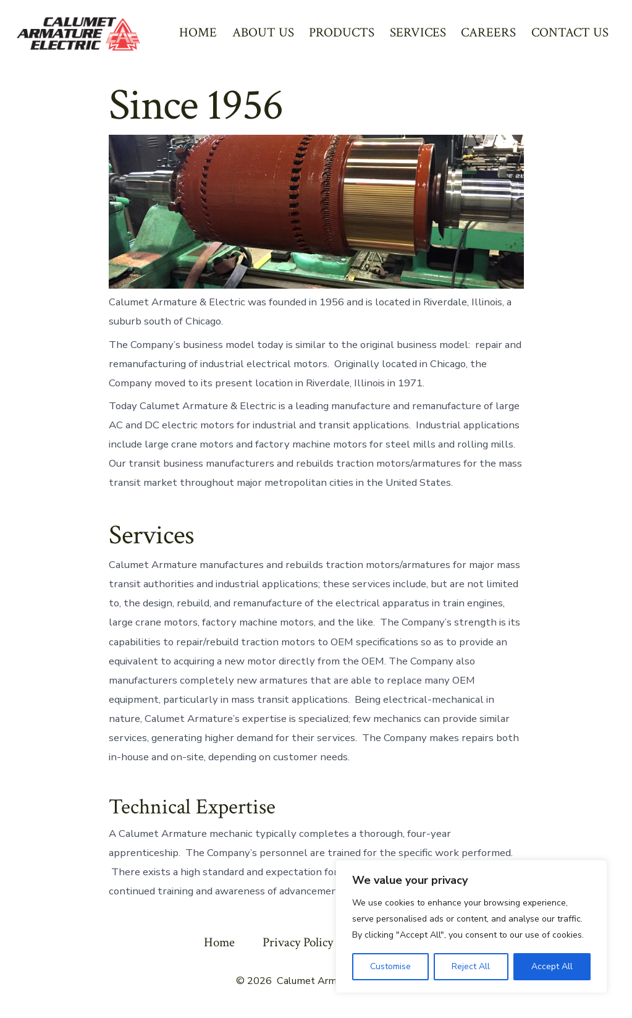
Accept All (552, 966)
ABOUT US (263, 32)
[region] (471, 926)
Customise (390, 966)
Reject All (471, 966)
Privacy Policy (298, 942)
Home (219, 942)
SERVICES (418, 32)
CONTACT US (570, 32)
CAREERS (488, 32)
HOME (198, 32)
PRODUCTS (341, 32)
